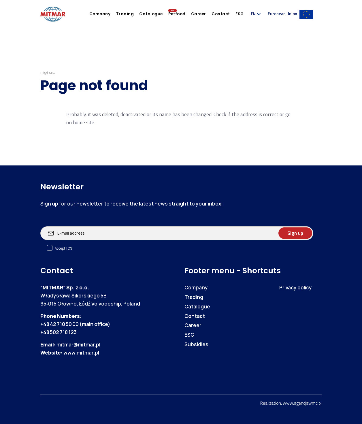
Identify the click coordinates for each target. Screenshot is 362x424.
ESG (239, 14)
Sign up (295, 233)
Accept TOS (63, 248)
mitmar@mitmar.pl (78, 344)
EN (253, 14)
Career (198, 14)
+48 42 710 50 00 (59, 324)
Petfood (177, 14)
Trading (125, 14)
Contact (221, 14)
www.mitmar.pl (81, 352)
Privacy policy (295, 287)
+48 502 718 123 (58, 332)
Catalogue (151, 14)
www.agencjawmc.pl (302, 403)
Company (100, 14)
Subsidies (196, 344)
